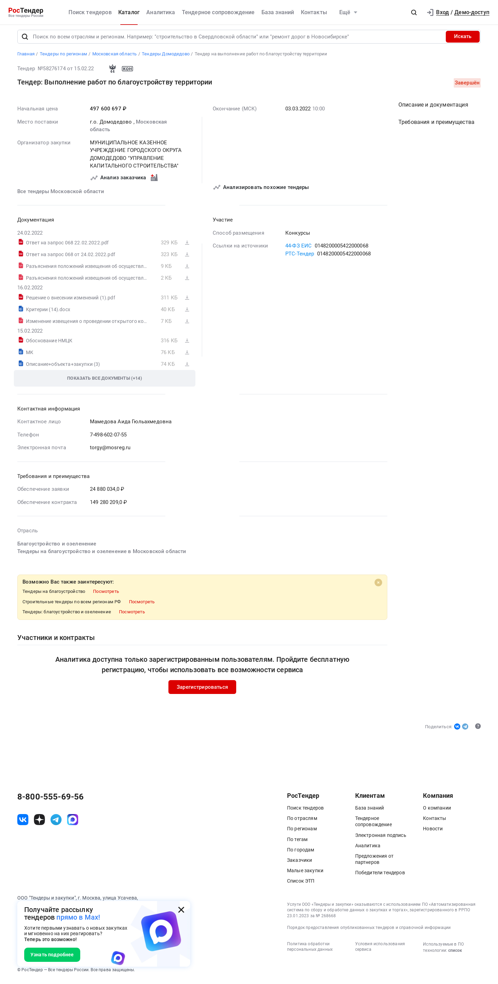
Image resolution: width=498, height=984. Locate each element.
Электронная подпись (380, 838)
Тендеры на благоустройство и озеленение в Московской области (101, 554)
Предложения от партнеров (374, 862)
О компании (437, 811)
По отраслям (302, 821)
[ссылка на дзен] (39, 822)
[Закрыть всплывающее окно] (181, 910)
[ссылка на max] (72, 822)
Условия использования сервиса (380, 949)
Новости (433, 831)
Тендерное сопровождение (218, 12)
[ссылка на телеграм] (56, 822)
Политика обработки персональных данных (310, 949)
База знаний (277, 12)
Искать (462, 39)
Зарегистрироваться (202, 690)
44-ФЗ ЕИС (298, 248)
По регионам (302, 831)
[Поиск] (25, 39)
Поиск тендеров (89, 12)
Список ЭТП (301, 884)
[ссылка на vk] (22, 822)
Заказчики (299, 863)
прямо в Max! (78, 917)
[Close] (378, 585)
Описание (433, 107)
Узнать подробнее (52, 954)
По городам (300, 852)
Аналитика (160, 12)
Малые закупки (305, 873)
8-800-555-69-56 (50, 799)
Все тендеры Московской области (60, 194)
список (455, 953)
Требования (436, 124)
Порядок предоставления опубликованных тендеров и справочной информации (369, 930)
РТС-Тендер (299, 256)
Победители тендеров (380, 875)
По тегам (297, 842)
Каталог (129, 12)
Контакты (314, 12)
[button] (414, 12)
